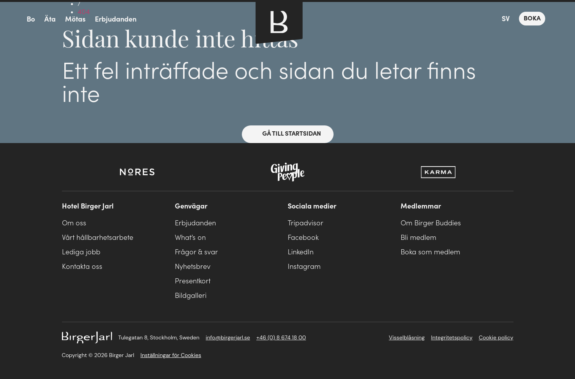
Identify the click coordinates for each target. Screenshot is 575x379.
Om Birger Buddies (431, 223)
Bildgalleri (191, 296)
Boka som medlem (430, 252)
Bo (31, 19)
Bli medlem (418, 238)
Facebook (303, 238)
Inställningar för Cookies (170, 355)
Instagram (304, 267)
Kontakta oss (82, 267)
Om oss (74, 223)
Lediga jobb (81, 252)
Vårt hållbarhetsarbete (97, 238)
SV (506, 19)
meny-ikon (12, 19)
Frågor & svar (196, 252)
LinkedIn (301, 252)
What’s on (190, 238)
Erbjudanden (115, 19)
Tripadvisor (305, 223)
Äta (50, 19)
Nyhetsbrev (192, 267)
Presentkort (192, 281)
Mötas (75, 19)
